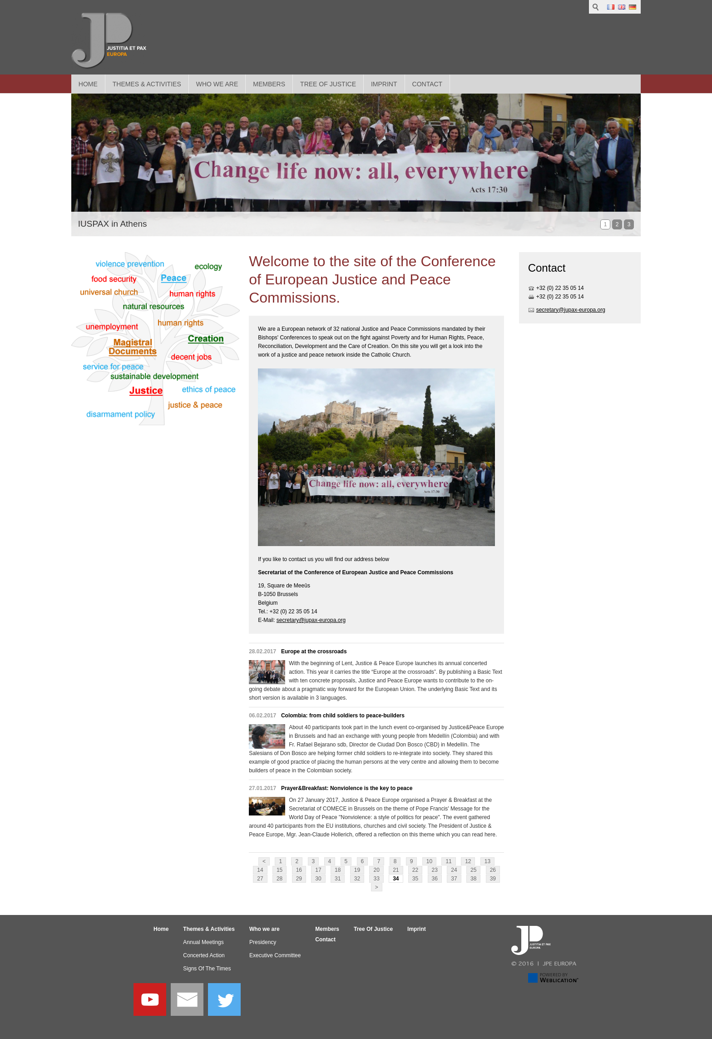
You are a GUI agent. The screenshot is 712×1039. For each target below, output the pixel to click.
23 (435, 870)
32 (357, 878)
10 (429, 861)
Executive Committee (275, 955)
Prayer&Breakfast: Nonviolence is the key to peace (346, 788)
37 (454, 878)
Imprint (384, 84)
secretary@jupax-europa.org (311, 620)
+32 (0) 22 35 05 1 (558, 288)
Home (88, 84)
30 (318, 878)
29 (299, 878)
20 (376, 870)
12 (468, 861)
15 (279, 870)
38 (473, 878)
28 (279, 878)
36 (435, 878)
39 (493, 878)
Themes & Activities (147, 84)
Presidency (262, 942)
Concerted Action (203, 955)
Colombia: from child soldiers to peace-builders (343, 715)
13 (487, 861)
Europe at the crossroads (314, 651)
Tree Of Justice (328, 84)
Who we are (217, 84)
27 (260, 878)
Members (269, 84)
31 (338, 878)
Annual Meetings (203, 942)
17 (318, 870)
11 (448, 861)
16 (299, 870)
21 (396, 870)
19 (357, 870)
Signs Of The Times (207, 968)
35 (415, 878)
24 (454, 870)
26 (493, 870)
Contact (427, 84)
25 (473, 870)
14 (260, 870)
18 (338, 870)
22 (415, 870)
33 (376, 878)
